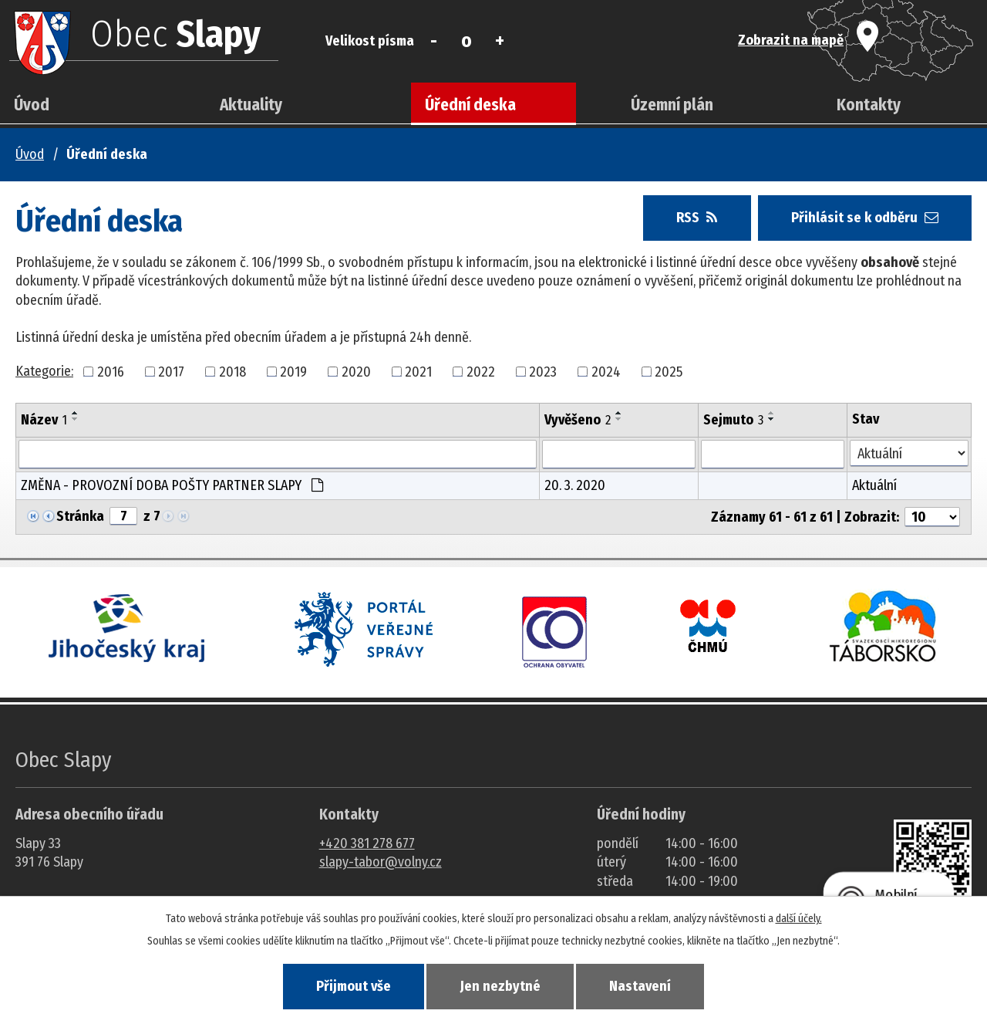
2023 (543, 371)
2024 (606, 371)
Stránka (80, 516)
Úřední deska (470, 105)
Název (44, 419)
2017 (171, 371)
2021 (418, 371)
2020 (356, 371)
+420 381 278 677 (367, 843)
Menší (434, 41)
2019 (293, 371)
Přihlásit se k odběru (864, 217)
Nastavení (640, 986)
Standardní (467, 41)
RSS (696, 217)
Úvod (31, 105)
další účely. (799, 918)
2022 (481, 371)
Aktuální (874, 485)
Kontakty (869, 105)
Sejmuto (733, 419)
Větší (499, 41)
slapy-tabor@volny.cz (380, 861)
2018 (232, 371)
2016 (110, 371)
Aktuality (251, 105)
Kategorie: (44, 371)
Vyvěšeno (577, 419)
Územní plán (672, 105)
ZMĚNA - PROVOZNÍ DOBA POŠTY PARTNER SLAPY (172, 485)
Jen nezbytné (500, 986)
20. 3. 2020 (574, 485)
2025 (668, 371)
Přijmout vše (353, 986)
